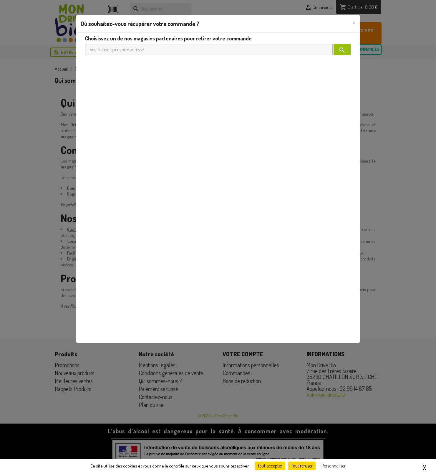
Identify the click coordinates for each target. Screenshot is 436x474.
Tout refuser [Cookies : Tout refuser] (302, 466)
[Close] (353, 22)
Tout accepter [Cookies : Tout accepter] (270, 466)
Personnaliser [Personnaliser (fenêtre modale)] (333, 466)
